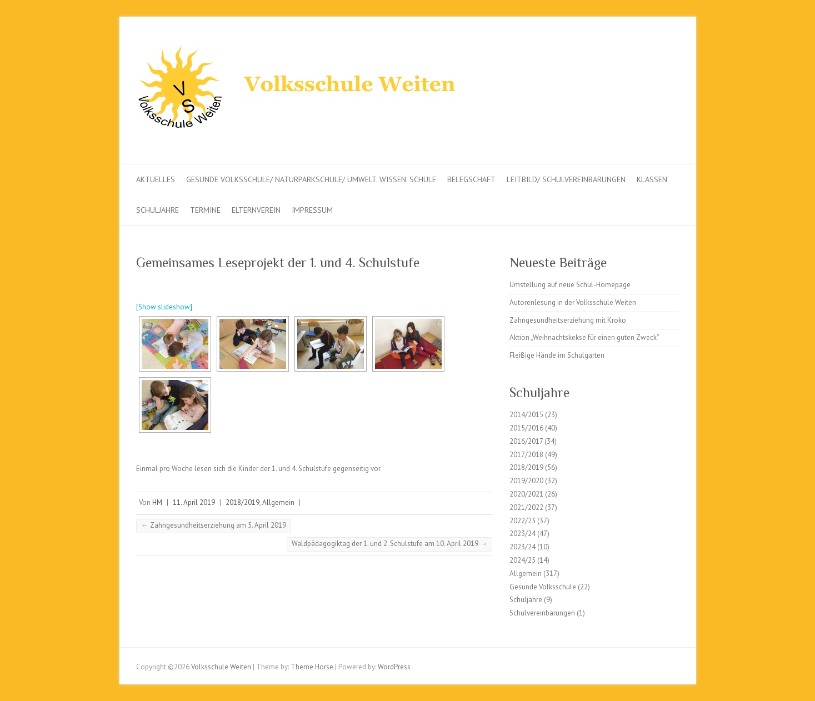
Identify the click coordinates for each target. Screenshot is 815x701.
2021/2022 (526, 507)
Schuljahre (157, 210)
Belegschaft (471, 179)
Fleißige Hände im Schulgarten (556, 355)
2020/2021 (526, 494)
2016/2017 (526, 441)
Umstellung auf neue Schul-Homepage (570, 284)
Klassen (652, 179)
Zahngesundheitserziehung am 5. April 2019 (213, 525)
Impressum (312, 210)
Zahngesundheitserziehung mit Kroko (567, 320)
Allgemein (278, 502)
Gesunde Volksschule (542, 587)
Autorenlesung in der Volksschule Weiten (572, 302)
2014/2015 (526, 414)
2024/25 (522, 560)
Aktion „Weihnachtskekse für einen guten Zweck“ (584, 337)
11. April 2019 (194, 502)
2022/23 (522, 520)
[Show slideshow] (164, 307)
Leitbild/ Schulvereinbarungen (566, 179)
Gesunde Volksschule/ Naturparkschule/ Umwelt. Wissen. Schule (311, 179)
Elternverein (256, 210)
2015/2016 (526, 428)
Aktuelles (155, 179)
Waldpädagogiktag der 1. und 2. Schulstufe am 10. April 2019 (389, 543)
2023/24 (522, 533)
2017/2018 (526, 454)
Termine (205, 210)
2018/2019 (242, 502)
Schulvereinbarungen (542, 613)
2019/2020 (526, 480)
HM (157, 502)
